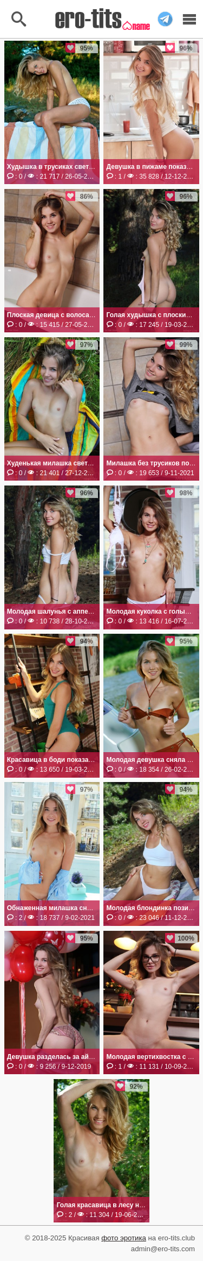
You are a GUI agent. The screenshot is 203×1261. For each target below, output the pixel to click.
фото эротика (123, 1238)
